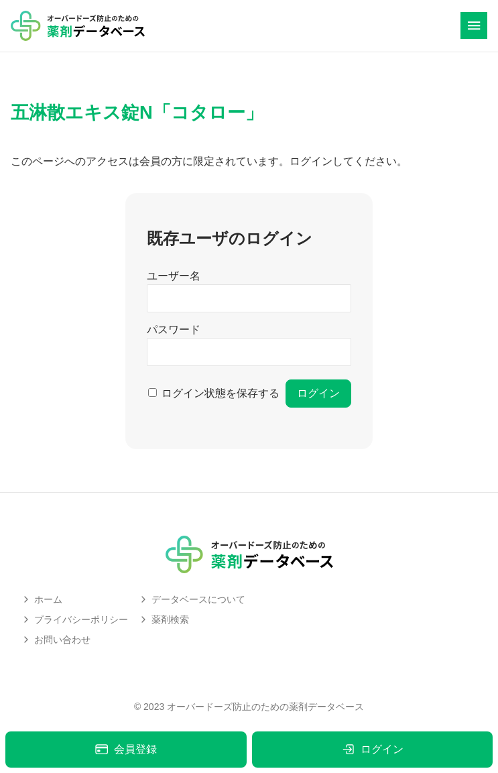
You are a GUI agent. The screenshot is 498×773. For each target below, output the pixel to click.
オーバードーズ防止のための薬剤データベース (265, 706)
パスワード (173, 329)
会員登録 (126, 749)
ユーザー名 (173, 276)
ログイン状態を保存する (220, 393)
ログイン (372, 749)
